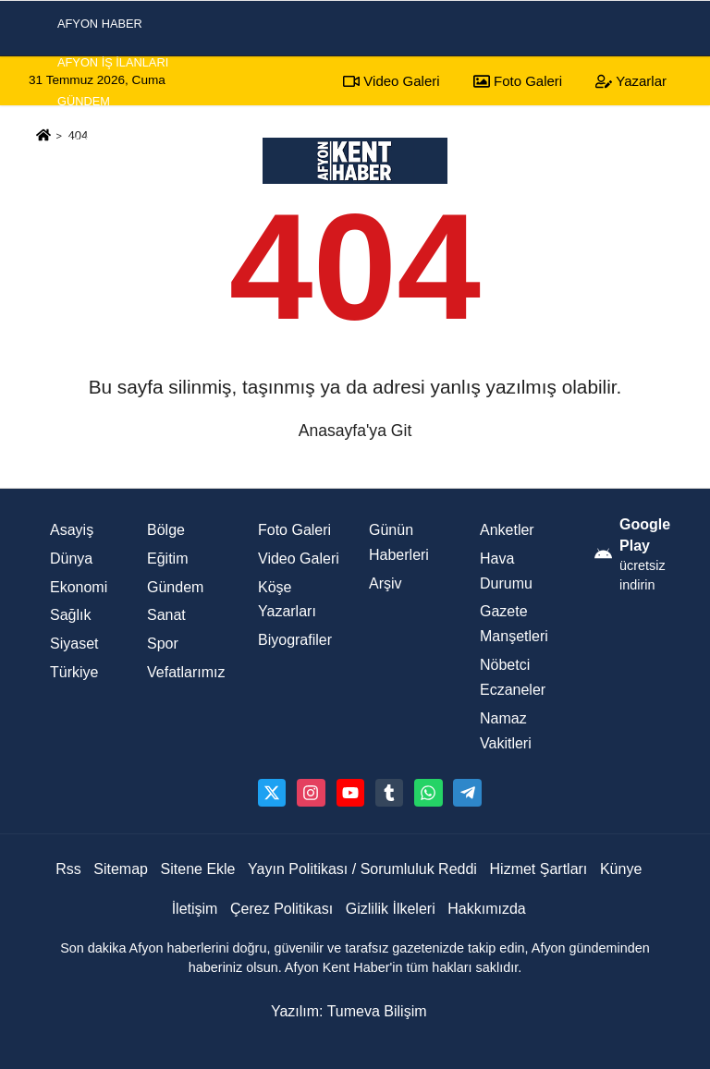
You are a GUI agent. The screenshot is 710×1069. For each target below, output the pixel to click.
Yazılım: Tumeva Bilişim (349, 1011)
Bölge (166, 530)
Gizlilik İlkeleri (390, 909)
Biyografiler (295, 640)
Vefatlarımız (186, 672)
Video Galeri (298, 558)
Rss (68, 869)
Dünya (71, 558)
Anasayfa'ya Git (355, 430)
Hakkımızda (486, 909)
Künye (621, 869)
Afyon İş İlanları (112, 62)
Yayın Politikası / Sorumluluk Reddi (362, 869)
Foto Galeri (294, 530)
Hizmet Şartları (539, 869)
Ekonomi (85, 258)
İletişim (195, 909)
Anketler (507, 530)
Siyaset (81, 180)
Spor (74, 218)
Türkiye (74, 672)
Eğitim (167, 558)
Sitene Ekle (198, 869)
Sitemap (120, 869)
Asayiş (78, 141)
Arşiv (385, 583)
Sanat (166, 615)
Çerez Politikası (281, 909)
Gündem (83, 101)
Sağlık (70, 615)
